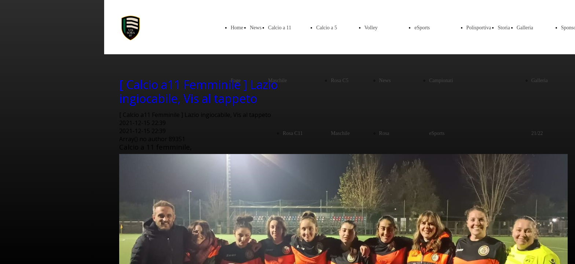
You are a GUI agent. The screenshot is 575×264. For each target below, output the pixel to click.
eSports (422, 27)
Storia (504, 27)
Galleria (525, 27)
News (255, 27)
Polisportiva (478, 27)
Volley (371, 27)
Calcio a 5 (326, 27)
